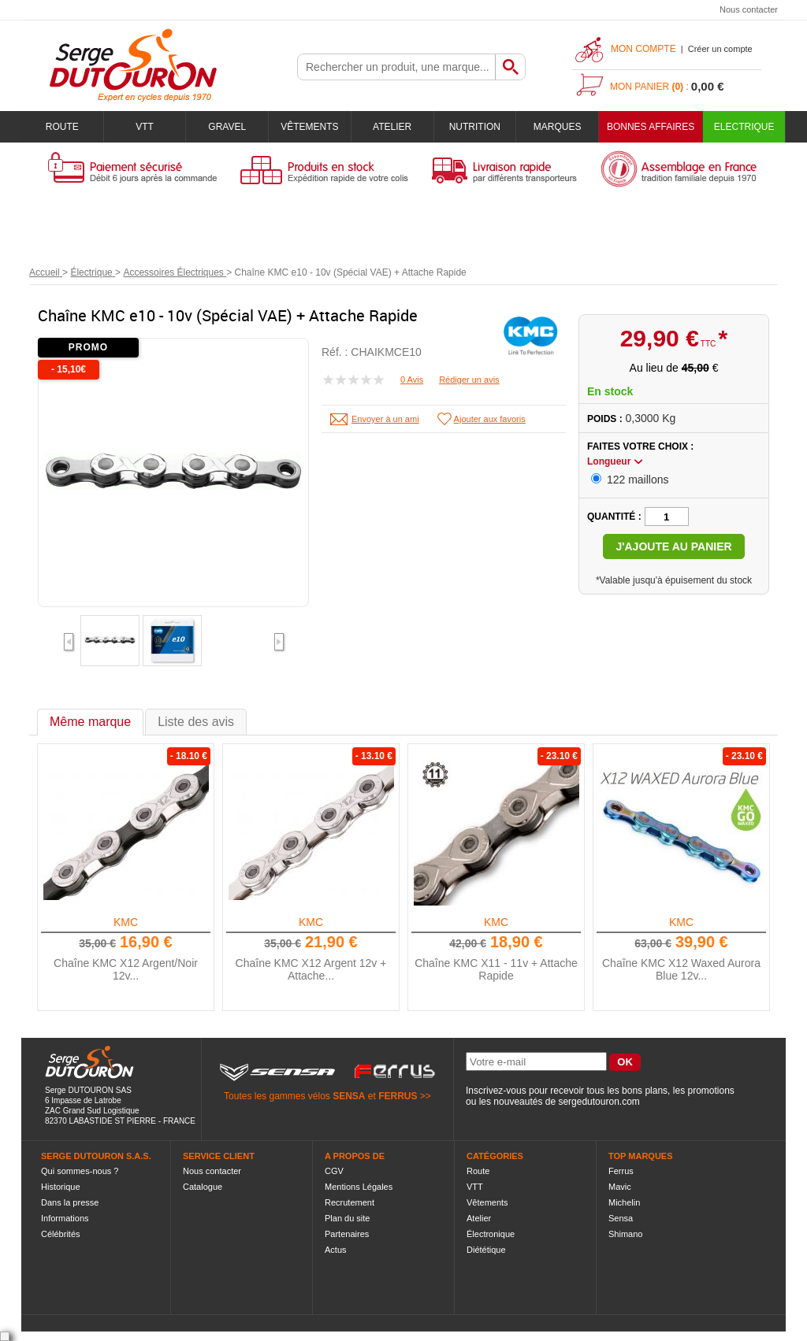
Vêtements (309, 126)
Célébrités (60, 1234)
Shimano (625, 1234)
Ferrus (621, 1171)
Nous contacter (749, 9)
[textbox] (396, 67)
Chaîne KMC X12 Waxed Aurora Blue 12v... (681, 969)
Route (62, 126)
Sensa (620, 1218)
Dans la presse (70, 1202)
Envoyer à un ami (385, 419)
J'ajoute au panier (673, 546)
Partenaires (347, 1234)
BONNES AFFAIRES (650, 126)
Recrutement (349, 1202)
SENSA (349, 1096)
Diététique (486, 1249)
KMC (125, 922)
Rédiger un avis (469, 379)
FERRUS (397, 1096)
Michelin (624, 1202)
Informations (65, 1218)
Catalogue (202, 1186)
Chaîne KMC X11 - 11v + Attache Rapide (496, 969)
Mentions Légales (358, 1186)
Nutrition (474, 126)
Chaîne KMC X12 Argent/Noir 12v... (126, 969)
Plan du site (347, 1218)
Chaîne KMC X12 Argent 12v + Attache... (311, 969)
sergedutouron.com (598, 1101)
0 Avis (411, 379)
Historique (60, 1186)
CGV (334, 1171)
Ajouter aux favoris (490, 419)
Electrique (744, 126)
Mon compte (643, 48)
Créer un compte (720, 49)
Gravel (227, 126)
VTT (145, 126)
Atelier (392, 126)
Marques (558, 126)
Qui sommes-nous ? (79, 1171)
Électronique (491, 1234)
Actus (336, 1249)
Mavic (619, 1186)
